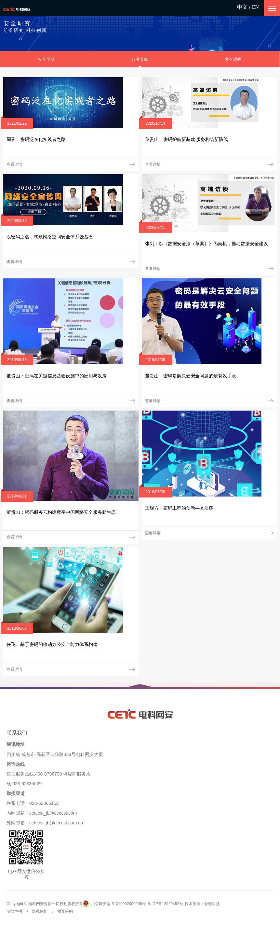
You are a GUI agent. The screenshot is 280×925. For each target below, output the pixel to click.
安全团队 (46, 59)
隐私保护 (39, 911)
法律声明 (14, 911)
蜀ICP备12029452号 (165, 904)
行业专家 (139, 59)
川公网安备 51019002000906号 (114, 904)
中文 (242, 7)
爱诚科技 (212, 904)
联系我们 (17, 733)
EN (255, 7)
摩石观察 (232, 59)
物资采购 (65, 911)
